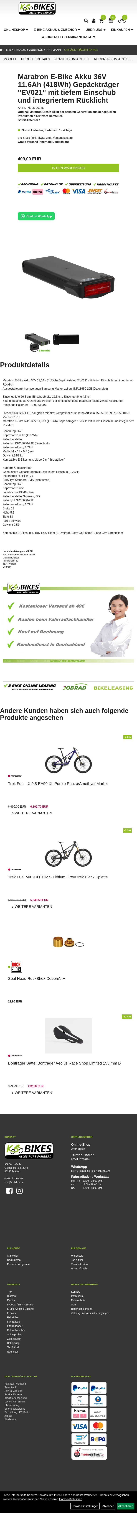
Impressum (77, 1296)
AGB (74, 1304)
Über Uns (96, 31)
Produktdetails (35, 59)
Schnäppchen (14, 1334)
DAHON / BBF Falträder (20, 1304)
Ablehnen (108, 1506)
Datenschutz (78, 1300)
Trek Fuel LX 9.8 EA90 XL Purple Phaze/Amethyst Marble (58, 783)
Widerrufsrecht (79, 1268)
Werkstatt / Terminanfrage (68, 38)
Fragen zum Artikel (72, 59)
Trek (9, 1291)
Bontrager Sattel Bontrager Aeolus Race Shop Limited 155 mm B (64, 1063)
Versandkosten (62, 137)
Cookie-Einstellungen (85, 1506)
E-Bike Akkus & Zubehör (57, 31)
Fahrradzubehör (16, 1330)
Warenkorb (77, 1255)
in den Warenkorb (68, 168)
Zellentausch (14, 1338)
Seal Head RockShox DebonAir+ (36, 978)
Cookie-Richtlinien (70, 1499)
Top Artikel (77, 1260)
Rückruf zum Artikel (113, 59)
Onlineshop (16, 31)
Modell (10, 59)
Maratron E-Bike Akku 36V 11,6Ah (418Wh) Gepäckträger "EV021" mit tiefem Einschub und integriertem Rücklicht (68, 88)
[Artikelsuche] (87, 22)
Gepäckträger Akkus (81, 49)
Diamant (11, 1296)
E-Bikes (11, 1313)
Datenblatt (42, 443)
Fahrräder (12, 1317)
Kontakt (75, 1291)
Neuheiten (13, 1351)
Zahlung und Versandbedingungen (90, 1313)
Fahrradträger (14, 1326)
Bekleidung (13, 1343)
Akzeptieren (125, 1506)
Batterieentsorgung (81, 1308)
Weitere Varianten (33, 813)
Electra (11, 1300)
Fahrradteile (14, 1321)
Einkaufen (122, 31)
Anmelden (12, 1255)
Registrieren (14, 1260)
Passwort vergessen (18, 1264)
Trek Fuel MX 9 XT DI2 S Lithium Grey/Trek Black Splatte (58, 877)
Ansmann (54, 49)
